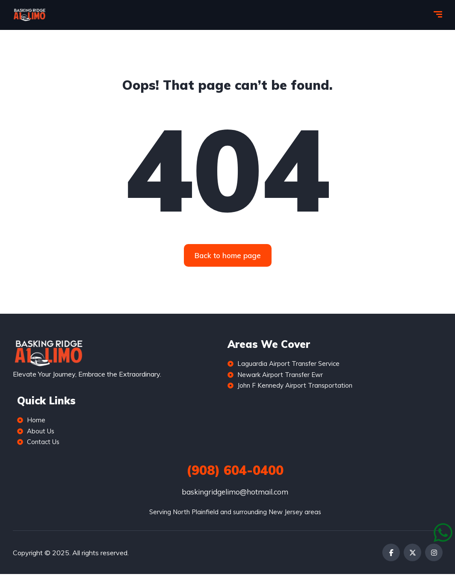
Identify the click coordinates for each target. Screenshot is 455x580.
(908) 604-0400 (235, 476)
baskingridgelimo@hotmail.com (235, 497)
